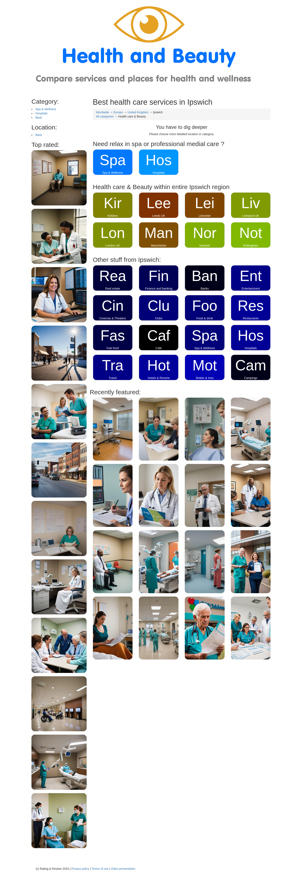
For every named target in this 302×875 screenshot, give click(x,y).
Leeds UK (158, 215)
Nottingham (250, 245)
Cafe (159, 348)
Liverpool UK (250, 215)
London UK (112, 245)
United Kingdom (138, 112)
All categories (105, 116)
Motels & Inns (205, 378)
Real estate (112, 288)
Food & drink (204, 318)
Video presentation (123, 868)
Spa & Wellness (45, 109)
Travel (113, 378)
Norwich (204, 245)
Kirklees (112, 215)
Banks (204, 288)
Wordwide (102, 112)
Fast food (113, 348)
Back (38, 117)
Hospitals (41, 113)
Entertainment (251, 288)
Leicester (205, 215)
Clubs (159, 318)
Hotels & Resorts (159, 378)
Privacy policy (80, 868)
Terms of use (100, 868)
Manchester (158, 245)
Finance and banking (158, 288)
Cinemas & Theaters (112, 318)
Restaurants (251, 318)
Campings (250, 378)
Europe (118, 112)
